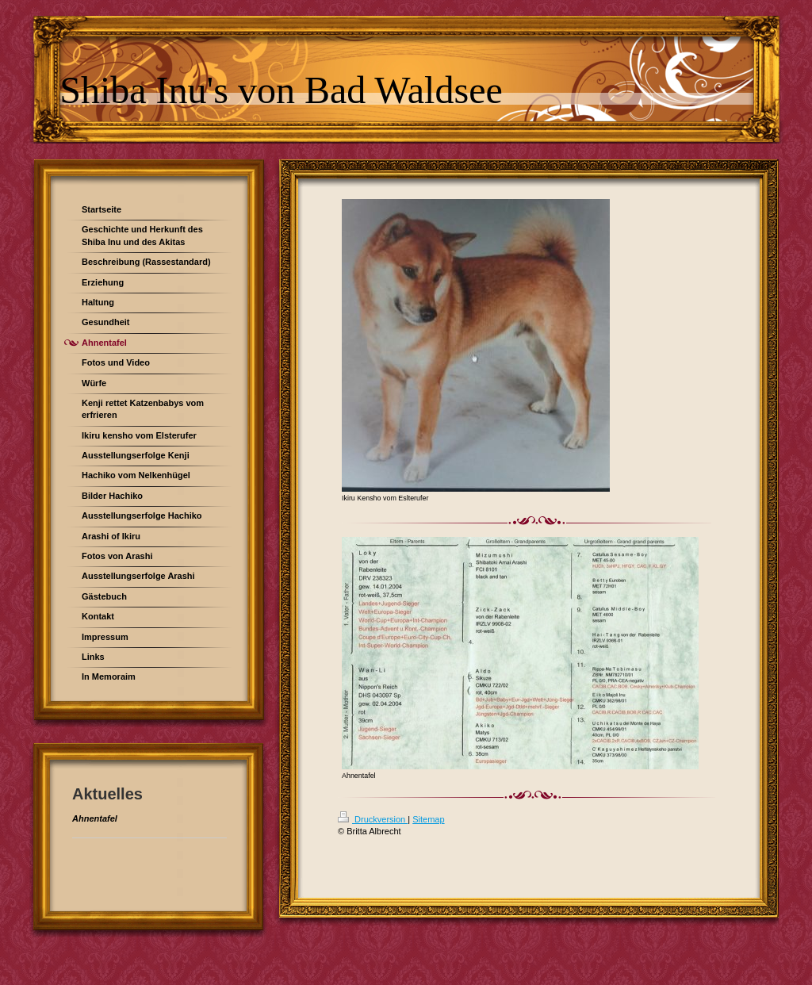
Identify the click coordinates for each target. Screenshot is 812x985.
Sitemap (428, 819)
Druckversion (373, 819)
